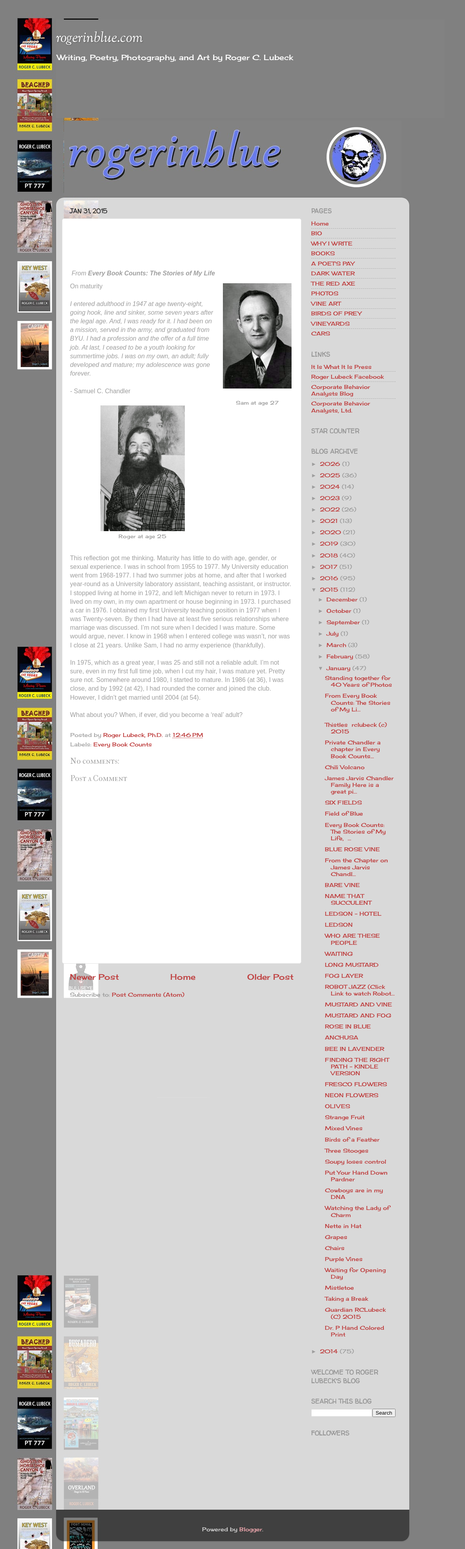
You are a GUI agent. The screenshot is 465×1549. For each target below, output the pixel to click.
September (343, 622)
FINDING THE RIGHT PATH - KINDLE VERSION (357, 1066)
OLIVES (337, 1106)
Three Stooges (346, 1150)
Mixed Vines (344, 1128)
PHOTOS (324, 293)
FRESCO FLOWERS (356, 1084)
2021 (329, 520)
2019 (329, 543)
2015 (329, 589)
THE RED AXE (333, 283)
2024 (330, 486)
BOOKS (323, 253)
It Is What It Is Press (341, 366)
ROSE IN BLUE (348, 1026)
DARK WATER (333, 273)
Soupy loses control (355, 1161)
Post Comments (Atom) (148, 994)
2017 (328, 566)
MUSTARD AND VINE (358, 1004)
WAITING (339, 953)
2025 (330, 475)
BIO (316, 233)
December (341, 599)
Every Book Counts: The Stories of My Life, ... (355, 831)
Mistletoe (339, 1287)
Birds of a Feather (352, 1139)
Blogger (250, 1529)
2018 (329, 555)
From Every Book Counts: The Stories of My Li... (357, 702)
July (332, 633)
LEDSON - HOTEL (353, 913)
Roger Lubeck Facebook (347, 376)
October (338, 610)
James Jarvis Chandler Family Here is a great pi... (359, 785)
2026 (330, 463)
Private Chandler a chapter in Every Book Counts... (353, 749)
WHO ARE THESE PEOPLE (352, 939)
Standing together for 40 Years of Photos (358, 681)
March (336, 645)
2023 (330, 498)
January (338, 668)
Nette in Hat (343, 1226)
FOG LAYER (344, 975)
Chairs (335, 1248)
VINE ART (326, 303)
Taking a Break (346, 1298)
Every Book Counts (122, 744)
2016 (329, 578)
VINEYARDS (330, 323)
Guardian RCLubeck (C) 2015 (355, 1313)
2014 (329, 1351)
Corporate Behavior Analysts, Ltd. (340, 406)
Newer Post (94, 977)
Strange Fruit (345, 1117)
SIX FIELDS (343, 802)
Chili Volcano (345, 767)
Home (182, 977)
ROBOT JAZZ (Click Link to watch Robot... (360, 990)
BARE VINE (342, 885)
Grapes (336, 1237)
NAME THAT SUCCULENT (348, 899)
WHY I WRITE (331, 243)
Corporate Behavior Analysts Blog (340, 390)
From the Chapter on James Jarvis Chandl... (356, 867)
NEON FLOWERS (351, 1095)
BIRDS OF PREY (336, 313)
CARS (320, 333)
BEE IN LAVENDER (354, 1048)
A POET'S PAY (332, 263)
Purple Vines (344, 1259)
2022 (330, 509)
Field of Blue (344, 813)
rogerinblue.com (99, 38)
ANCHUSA (341, 1037)
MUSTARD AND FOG (358, 1015)
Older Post (270, 977)
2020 (330, 532)
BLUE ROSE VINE (352, 849)
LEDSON (339, 924)
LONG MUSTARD (352, 964)
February (339, 656)
